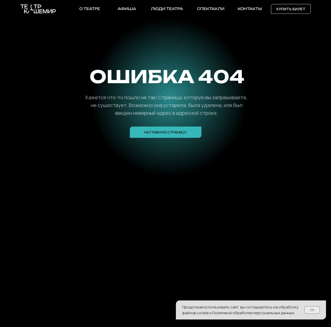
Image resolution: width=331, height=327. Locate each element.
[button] (291, 9)
